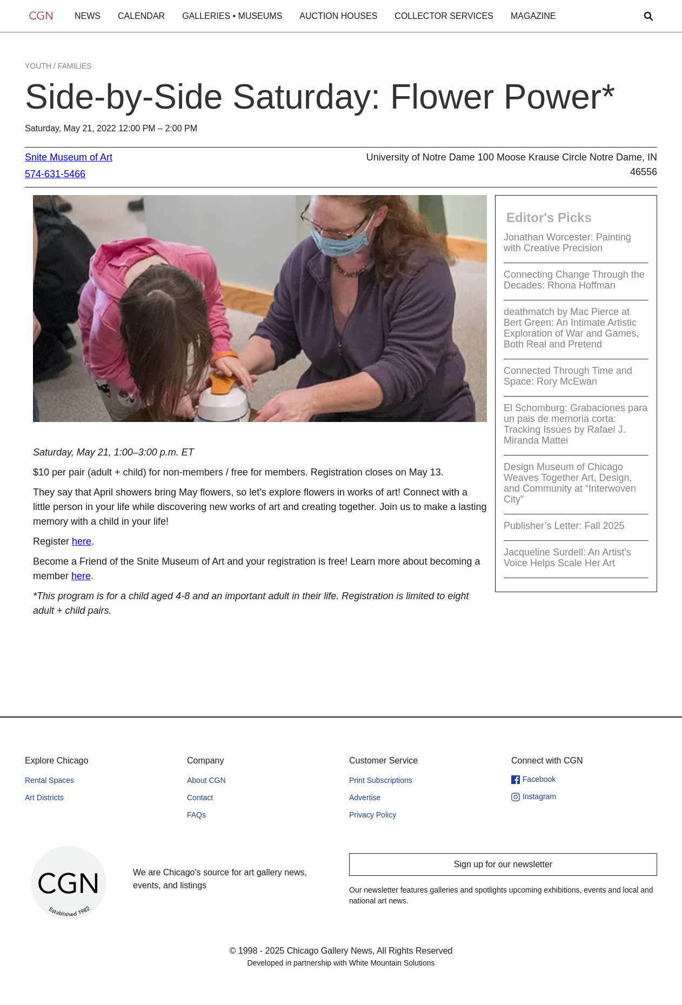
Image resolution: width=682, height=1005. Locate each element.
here (81, 541)
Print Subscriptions (380, 780)
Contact (200, 797)
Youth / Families (58, 66)
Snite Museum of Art (68, 157)
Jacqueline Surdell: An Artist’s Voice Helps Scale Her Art (567, 557)
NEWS (88, 16)
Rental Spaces (49, 780)
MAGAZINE (533, 16)
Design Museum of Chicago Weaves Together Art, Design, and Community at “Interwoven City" (570, 483)
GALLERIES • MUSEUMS (232, 16)
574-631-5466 (55, 174)
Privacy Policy (372, 815)
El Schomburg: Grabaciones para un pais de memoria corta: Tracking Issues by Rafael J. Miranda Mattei (575, 424)
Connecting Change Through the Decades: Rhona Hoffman (574, 280)
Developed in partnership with (340, 963)
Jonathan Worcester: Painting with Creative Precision (567, 242)
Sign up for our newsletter (503, 864)
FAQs (196, 815)
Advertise (364, 797)
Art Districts (44, 797)
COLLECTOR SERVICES (444, 16)
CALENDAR (141, 16)
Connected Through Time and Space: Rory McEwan (568, 376)
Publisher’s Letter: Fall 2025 (564, 525)
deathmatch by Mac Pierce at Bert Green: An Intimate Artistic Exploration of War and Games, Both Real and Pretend (571, 328)
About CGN (206, 780)
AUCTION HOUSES (338, 16)
